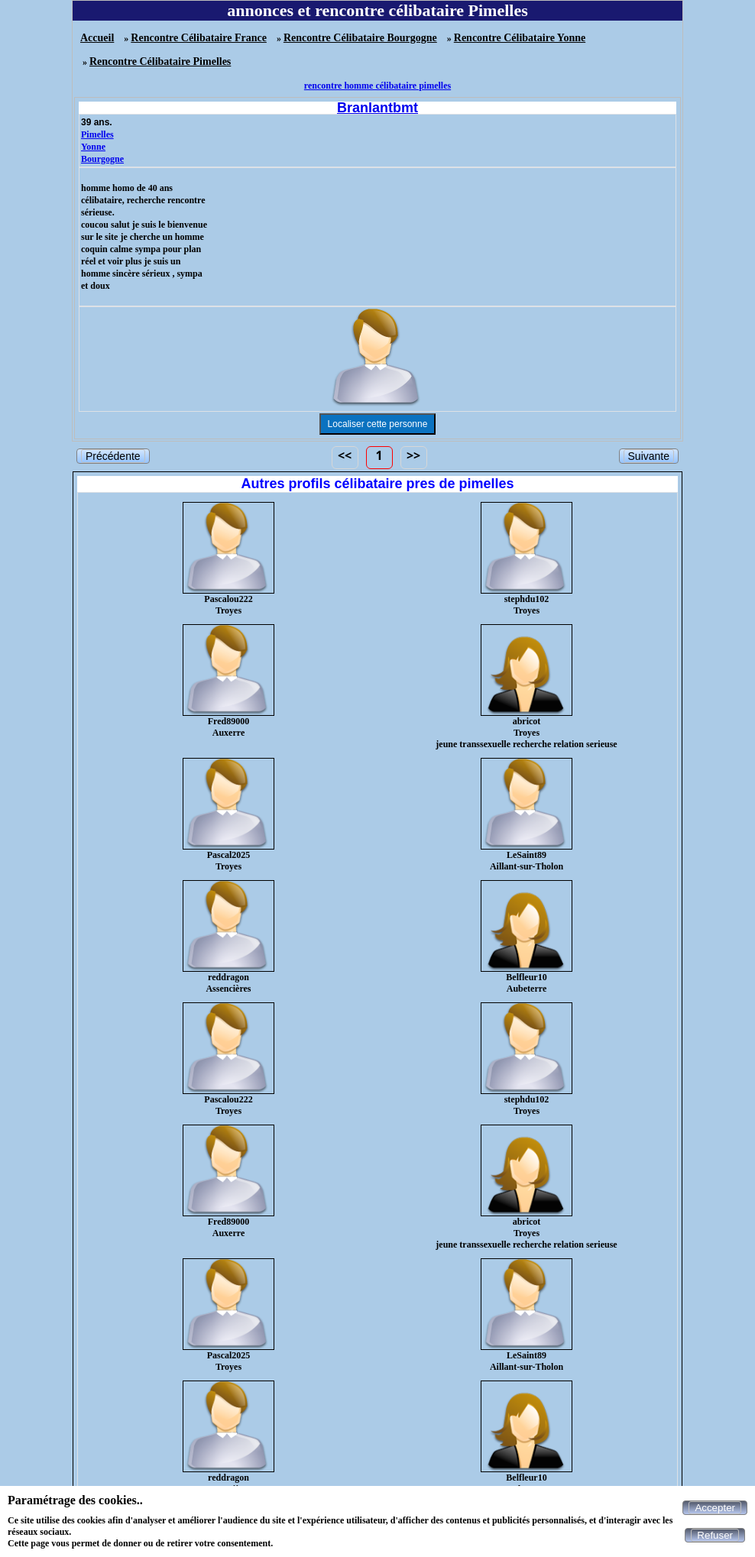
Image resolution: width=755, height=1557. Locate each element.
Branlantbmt (377, 107)
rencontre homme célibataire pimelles (377, 85)
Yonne (93, 146)
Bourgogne (102, 159)
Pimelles (97, 134)
